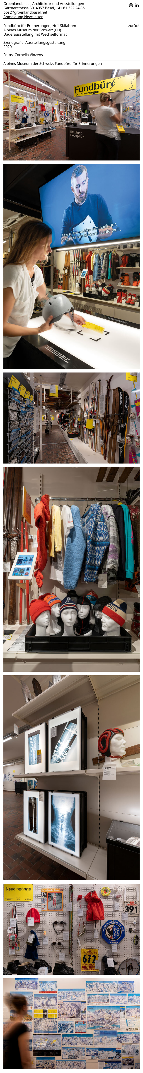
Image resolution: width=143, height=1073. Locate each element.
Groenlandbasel (16, 3)
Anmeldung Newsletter (23, 17)
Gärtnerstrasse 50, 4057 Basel (28, 7)
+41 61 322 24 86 (70, 7)
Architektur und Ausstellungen (58, 3)
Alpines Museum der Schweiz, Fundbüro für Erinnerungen (52, 63)
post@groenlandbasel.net (25, 12)
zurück (134, 25)
